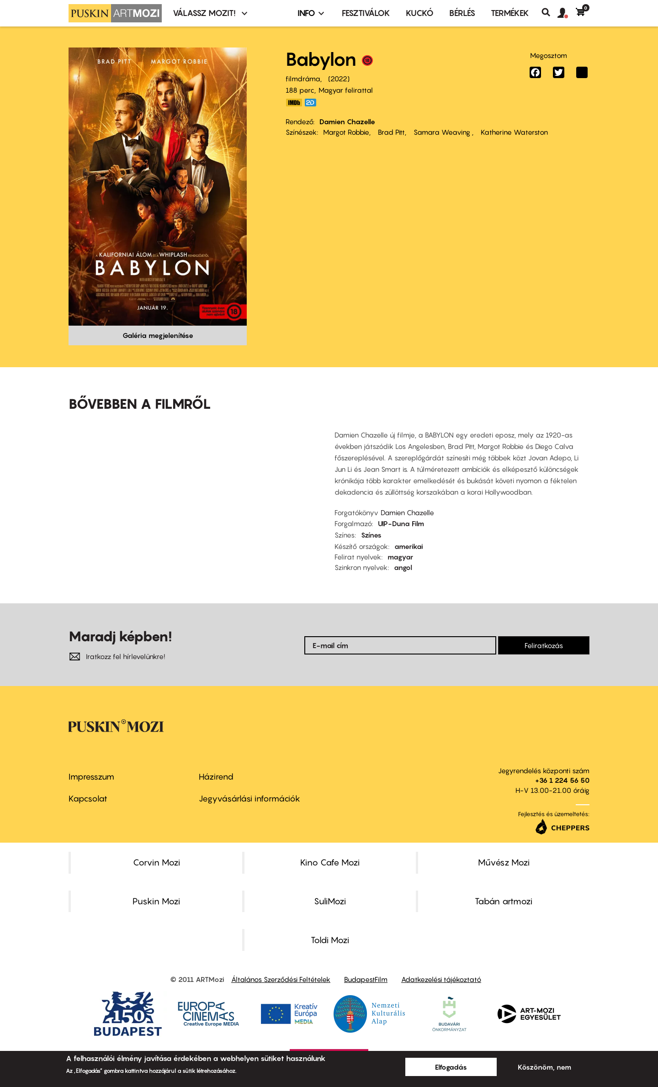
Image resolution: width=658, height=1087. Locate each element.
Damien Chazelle (347, 121)
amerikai (408, 546)
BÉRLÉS (462, 13)
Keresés (549, 12)
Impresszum (91, 776)
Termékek (510, 13)
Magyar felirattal (345, 90)
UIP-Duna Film (401, 523)
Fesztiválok (366, 13)
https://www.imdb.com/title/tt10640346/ (294, 102)
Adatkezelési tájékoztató (441, 979)
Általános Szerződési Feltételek (280, 979)
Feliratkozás (544, 645)
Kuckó (420, 13)
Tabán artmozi (503, 901)
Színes (371, 535)
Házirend (216, 776)
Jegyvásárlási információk (249, 798)
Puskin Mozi (156, 901)
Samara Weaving (442, 132)
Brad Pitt (390, 132)
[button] (566, 13)
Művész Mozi (504, 862)
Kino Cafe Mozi (330, 862)
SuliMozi (330, 901)
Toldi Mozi (330, 940)
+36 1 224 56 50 (562, 780)
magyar (400, 557)
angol (403, 567)
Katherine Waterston (513, 132)
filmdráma (303, 78)
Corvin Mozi (156, 862)
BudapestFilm (365, 979)
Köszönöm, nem (544, 1067)
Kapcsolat (88, 798)
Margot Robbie (346, 132)
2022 (338, 78)
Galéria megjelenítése (157, 335)
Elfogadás (451, 1067)
